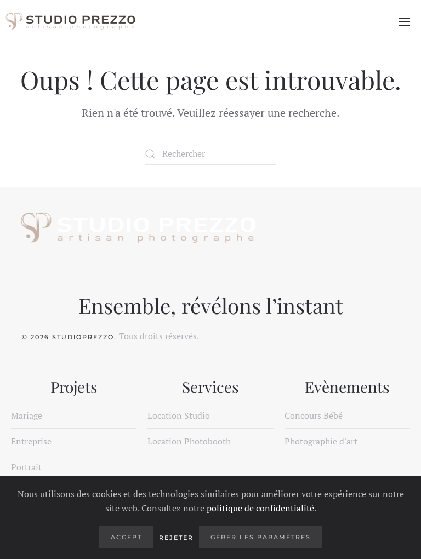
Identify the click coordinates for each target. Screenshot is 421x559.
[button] (404, 22)
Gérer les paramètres (260, 537)
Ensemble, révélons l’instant (210, 305)
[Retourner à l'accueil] (70, 22)
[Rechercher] (210, 154)
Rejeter (176, 537)
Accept (126, 537)
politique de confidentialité (260, 508)
